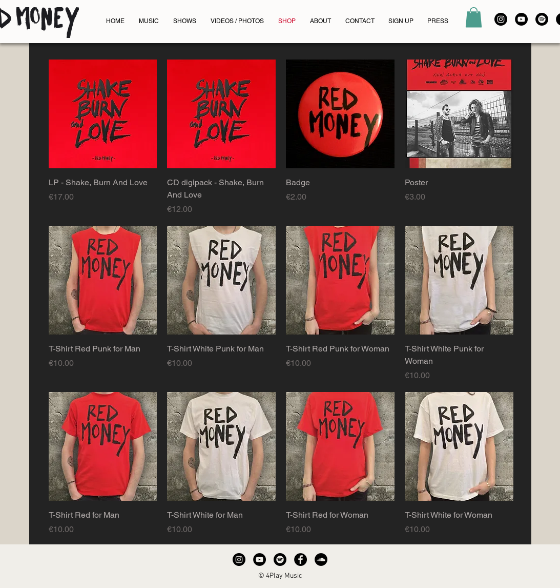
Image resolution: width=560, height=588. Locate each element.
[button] (473, 17)
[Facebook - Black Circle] (300, 559)
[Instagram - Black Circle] (500, 19)
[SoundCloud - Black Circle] (321, 559)
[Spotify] (541, 19)
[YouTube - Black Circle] (521, 19)
